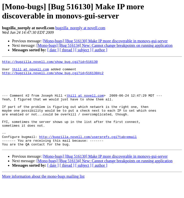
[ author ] (99, 50)
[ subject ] (83, 50)
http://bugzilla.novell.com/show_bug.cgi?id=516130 (50, 62)
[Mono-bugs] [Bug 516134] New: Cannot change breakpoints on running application (104, 45)
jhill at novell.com (30, 71)
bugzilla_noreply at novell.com (80, 28)
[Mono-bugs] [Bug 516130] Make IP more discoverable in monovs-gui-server (105, 41)
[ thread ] (67, 50)
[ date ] (53, 50)
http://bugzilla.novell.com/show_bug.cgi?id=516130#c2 (53, 76)
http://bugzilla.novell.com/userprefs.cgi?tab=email (88, 152)
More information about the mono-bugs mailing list (43, 193)
